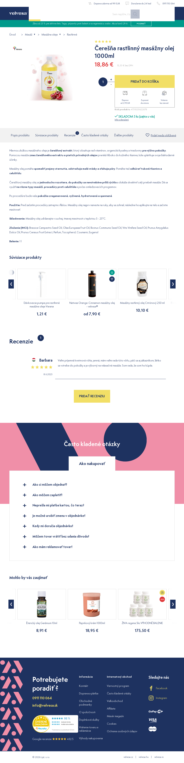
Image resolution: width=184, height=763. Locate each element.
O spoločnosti (87, 712)
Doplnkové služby (89, 719)
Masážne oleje (50, 34)
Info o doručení (122, 119)
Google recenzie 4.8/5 (52, 739)
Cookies (111, 723)
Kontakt (83, 686)
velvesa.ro (159, 756)
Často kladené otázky (94, 135)
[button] (11, 283)
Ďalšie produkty (124, 135)
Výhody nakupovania (91, 738)
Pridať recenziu (92, 396)
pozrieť (141, 25)
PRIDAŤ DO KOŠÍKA (145, 81)
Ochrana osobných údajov (122, 731)
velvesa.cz (128, 756)
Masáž (28, 34)
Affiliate (111, 708)
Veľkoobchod (115, 701)
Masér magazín (115, 716)
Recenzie (69, 134)
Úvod (12, 34)
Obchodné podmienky (85, 702)
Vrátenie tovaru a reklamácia (88, 729)
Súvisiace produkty (46, 135)
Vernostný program (118, 686)
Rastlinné (72, 34)
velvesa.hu (144, 756)
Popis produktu (20, 135)
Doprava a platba (88, 693)
